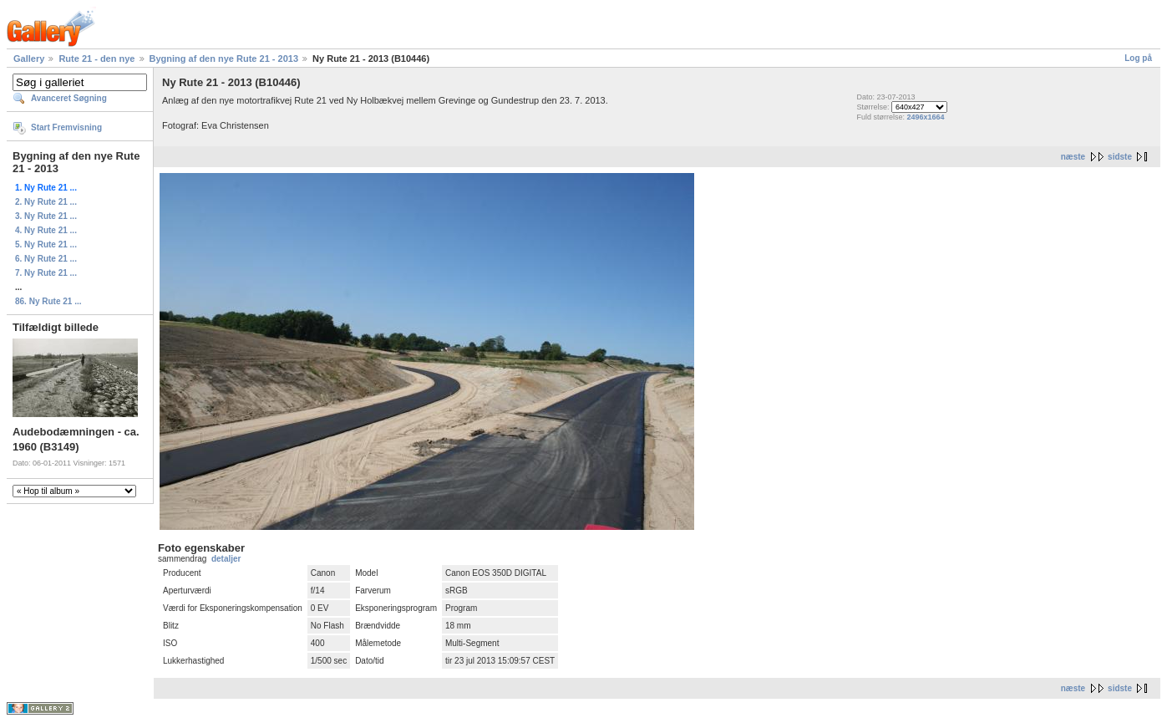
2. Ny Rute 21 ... (46, 201)
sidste (1120, 156)
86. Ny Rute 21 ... (48, 301)
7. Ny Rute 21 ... (46, 272)
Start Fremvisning (66, 127)
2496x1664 (926, 117)
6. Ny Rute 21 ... (46, 258)
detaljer (226, 558)
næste (1073, 156)
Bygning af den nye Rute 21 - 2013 (224, 58)
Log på (1138, 58)
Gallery (28, 58)
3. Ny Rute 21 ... (46, 216)
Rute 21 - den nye (96, 58)
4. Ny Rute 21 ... (46, 230)
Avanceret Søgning (69, 98)
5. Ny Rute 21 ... (46, 244)
